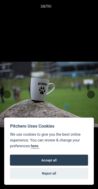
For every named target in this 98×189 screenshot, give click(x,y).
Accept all (48, 160)
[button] (79, 7)
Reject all (49, 173)
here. (35, 146)
